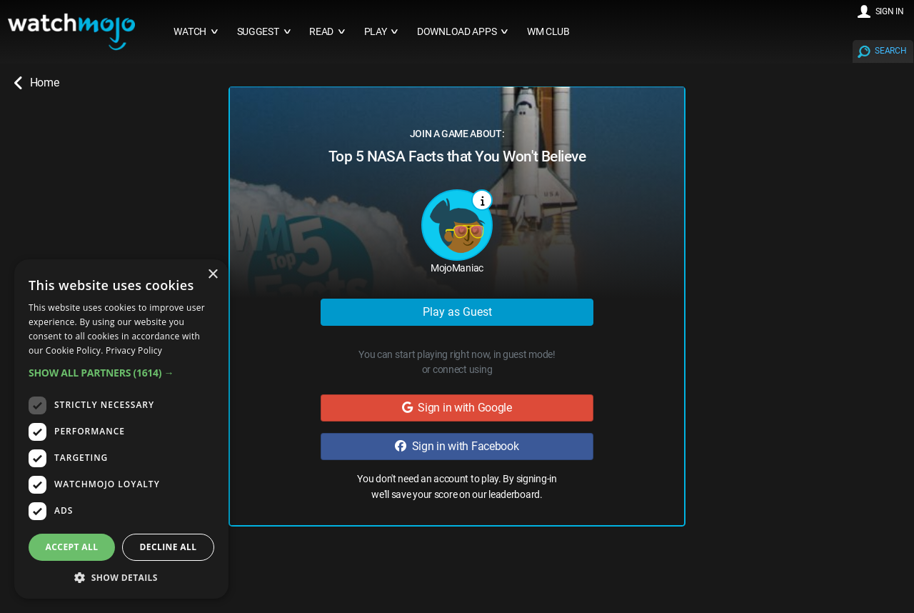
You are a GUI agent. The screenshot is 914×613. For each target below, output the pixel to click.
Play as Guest (457, 312)
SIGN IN (889, 11)
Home (36, 82)
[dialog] (121, 429)
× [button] (212, 274)
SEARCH (890, 51)
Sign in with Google (457, 407)
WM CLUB (548, 32)
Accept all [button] (72, 547)
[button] (121, 372)
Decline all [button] (168, 547)
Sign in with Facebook (456, 446)
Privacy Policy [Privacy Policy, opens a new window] (134, 350)
